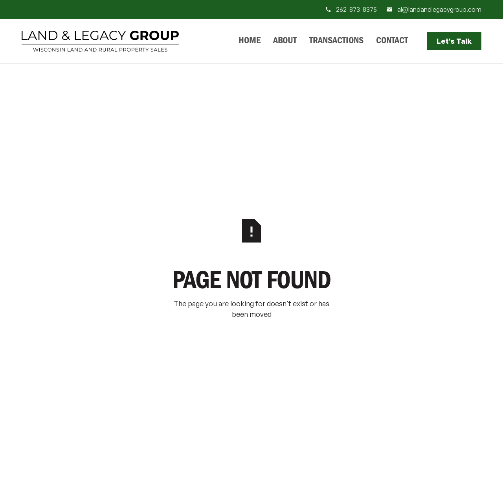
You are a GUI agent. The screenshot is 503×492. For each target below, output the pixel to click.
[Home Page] (100, 41)
